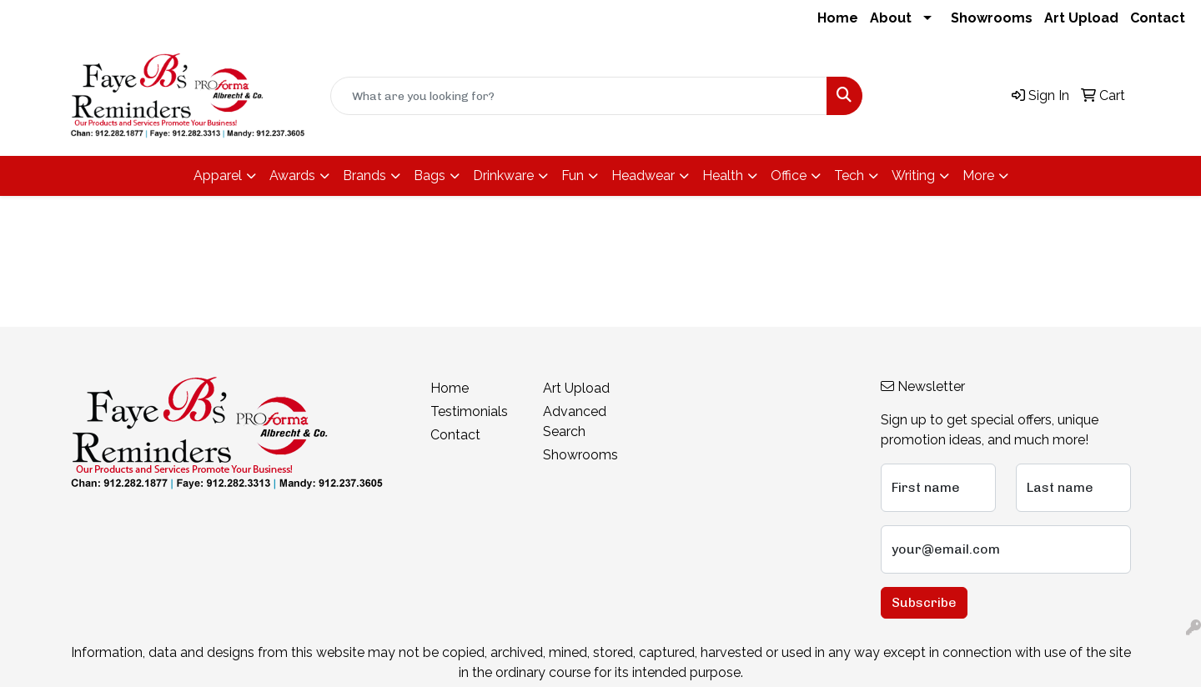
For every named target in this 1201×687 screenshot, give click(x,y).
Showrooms (992, 18)
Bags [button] (429, 175)
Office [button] (789, 175)
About (891, 18)
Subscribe (924, 602)
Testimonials (469, 411)
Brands (364, 175)
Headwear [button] (643, 175)
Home (837, 18)
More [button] (978, 175)
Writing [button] (913, 175)
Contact (1157, 18)
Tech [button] (849, 175)
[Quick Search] (578, 96)
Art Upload (1081, 18)
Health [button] (722, 175)
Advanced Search (574, 421)
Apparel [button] (217, 175)
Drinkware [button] (503, 175)
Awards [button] (292, 175)
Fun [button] (572, 175)
